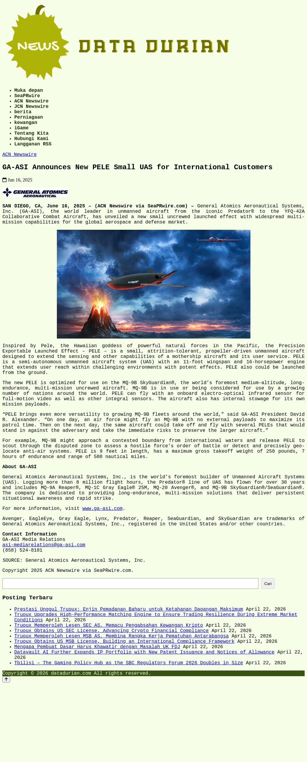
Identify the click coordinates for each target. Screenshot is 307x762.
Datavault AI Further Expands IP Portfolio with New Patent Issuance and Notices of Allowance (144, 725)
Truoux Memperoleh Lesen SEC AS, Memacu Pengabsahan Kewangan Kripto (108, 693)
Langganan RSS (33, 156)
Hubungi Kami (31, 150)
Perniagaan (28, 124)
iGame (21, 137)
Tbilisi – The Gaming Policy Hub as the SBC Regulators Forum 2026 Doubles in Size (128, 738)
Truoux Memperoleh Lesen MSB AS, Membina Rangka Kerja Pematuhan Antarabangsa (121, 706)
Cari (268, 645)
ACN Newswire (31, 104)
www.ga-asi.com (102, 559)
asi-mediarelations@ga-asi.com (43, 602)
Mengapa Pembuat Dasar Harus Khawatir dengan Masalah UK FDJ (97, 719)
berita (23, 117)
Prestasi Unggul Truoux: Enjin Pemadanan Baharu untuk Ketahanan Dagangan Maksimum (128, 673)
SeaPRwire (27, 97)
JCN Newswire (31, 111)
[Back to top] (6, 756)
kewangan (25, 130)
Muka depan (28, 91)
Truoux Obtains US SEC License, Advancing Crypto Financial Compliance (111, 699)
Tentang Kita (31, 143)
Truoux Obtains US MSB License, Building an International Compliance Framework (124, 712)
